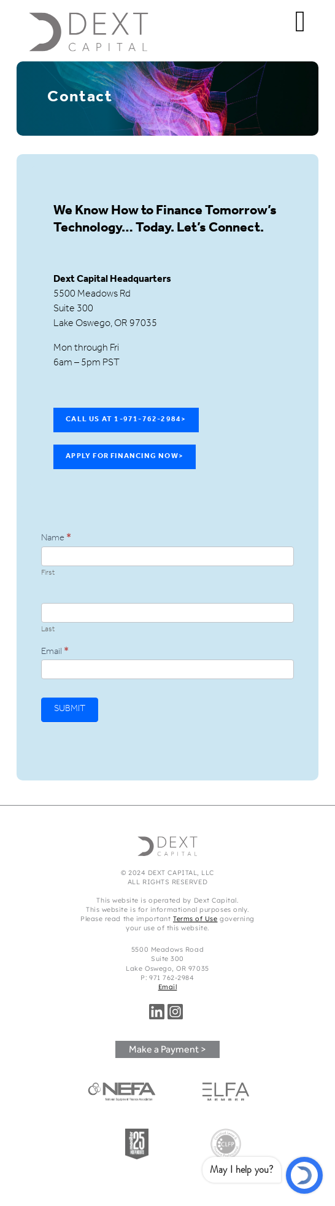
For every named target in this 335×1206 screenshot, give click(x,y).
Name (56, 538)
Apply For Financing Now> (124, 457)
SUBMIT (69, 709)
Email (55, 652)
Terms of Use (195, 918)
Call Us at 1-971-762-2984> (126, 420)
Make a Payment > (167, 1049)
